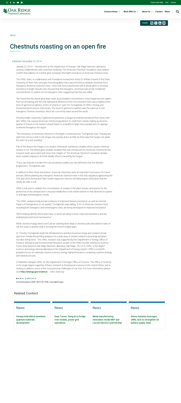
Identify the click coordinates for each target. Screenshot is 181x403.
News (167, 11)
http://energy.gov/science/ (34, 272)
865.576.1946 (42, 282)
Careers (159, 11)
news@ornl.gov (57, 282)
